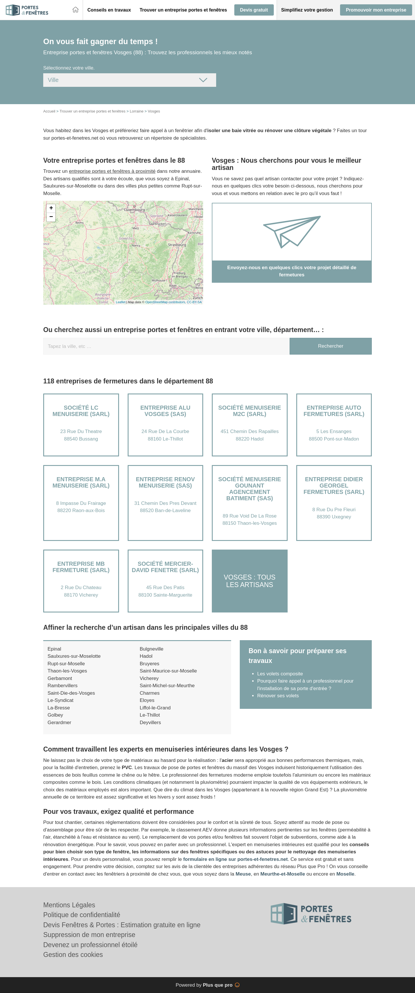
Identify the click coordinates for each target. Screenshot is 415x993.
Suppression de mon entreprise (89, 934)
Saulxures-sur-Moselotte (74, 656)
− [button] (51, 217)
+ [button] (51, 208)
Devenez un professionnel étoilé (90, 945)
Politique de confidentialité (81, 915)
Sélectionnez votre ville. (69, 68)
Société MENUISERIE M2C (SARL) (249, 410)
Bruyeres (149, 663)
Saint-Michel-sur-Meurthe (167, 685)
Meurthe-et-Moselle (283, 874)
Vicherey (149, 678)
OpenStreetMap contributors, (166, 302)
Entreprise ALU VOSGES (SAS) (165, 410)
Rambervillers (63, 685)
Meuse (243, 874)
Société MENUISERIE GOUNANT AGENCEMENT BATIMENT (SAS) (249, 488)
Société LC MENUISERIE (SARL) (81, 410)
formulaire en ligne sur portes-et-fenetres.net (235, 859)
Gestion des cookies (73, 954)
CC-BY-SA (194, 302)
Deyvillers (150, 722)
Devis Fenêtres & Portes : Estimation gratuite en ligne (122, 925)
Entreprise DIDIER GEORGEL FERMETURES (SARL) (333, 485)
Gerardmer (59, 722)
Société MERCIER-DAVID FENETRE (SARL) (165, 567)
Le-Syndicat (60, 700)
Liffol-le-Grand (155, 708)
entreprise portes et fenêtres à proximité (112, 171)
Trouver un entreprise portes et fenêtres (93, 111)
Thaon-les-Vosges (67, 671)
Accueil (49, 111)
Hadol (146, 656)
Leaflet (120, 302)
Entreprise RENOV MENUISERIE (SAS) (165, 482)
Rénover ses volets (278, 695)
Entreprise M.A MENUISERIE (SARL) (81, 482)
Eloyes (147, 700)
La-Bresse (59, 708)
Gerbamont (60, 678)
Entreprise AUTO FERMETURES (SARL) (333, 410)
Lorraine (137, 111)
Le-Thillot (150, 715)
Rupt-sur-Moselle (66, 663)
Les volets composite (280, 674)
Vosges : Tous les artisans (250, 581)
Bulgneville (151, 649)
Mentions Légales (69, 905)
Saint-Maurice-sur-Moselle (168, 671)
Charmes (150, 693)
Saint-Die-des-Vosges (71, 693)
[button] (109, 10)
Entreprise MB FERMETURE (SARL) (81, 567)
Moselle (345, 874)
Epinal (54, 649)
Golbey (55, 715)
